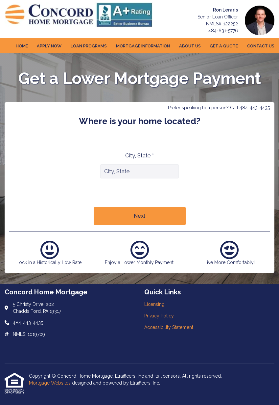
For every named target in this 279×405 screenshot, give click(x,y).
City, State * (139, 155)
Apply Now (49, 45)
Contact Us (260, 45)
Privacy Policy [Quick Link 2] (159, 315)
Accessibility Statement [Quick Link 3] (168, 327)
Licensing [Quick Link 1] (154, 304)
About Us (190, 45)
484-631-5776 (223, 30)
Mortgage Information (143, 45)
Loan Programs (89, 45)
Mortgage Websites (50, 383)
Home (22, 45)
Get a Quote (224, 45)
